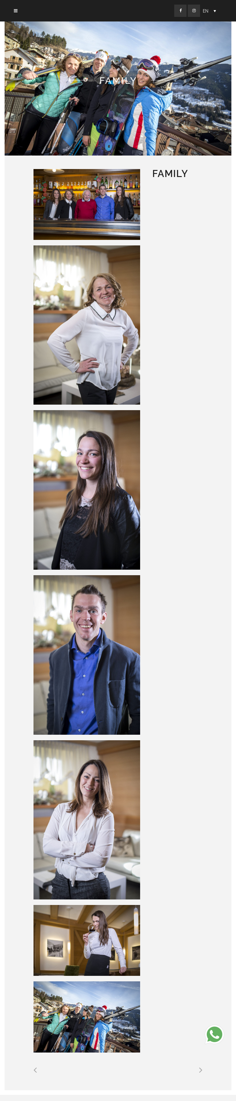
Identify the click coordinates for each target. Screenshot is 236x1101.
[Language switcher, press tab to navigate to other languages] (209, 11)
